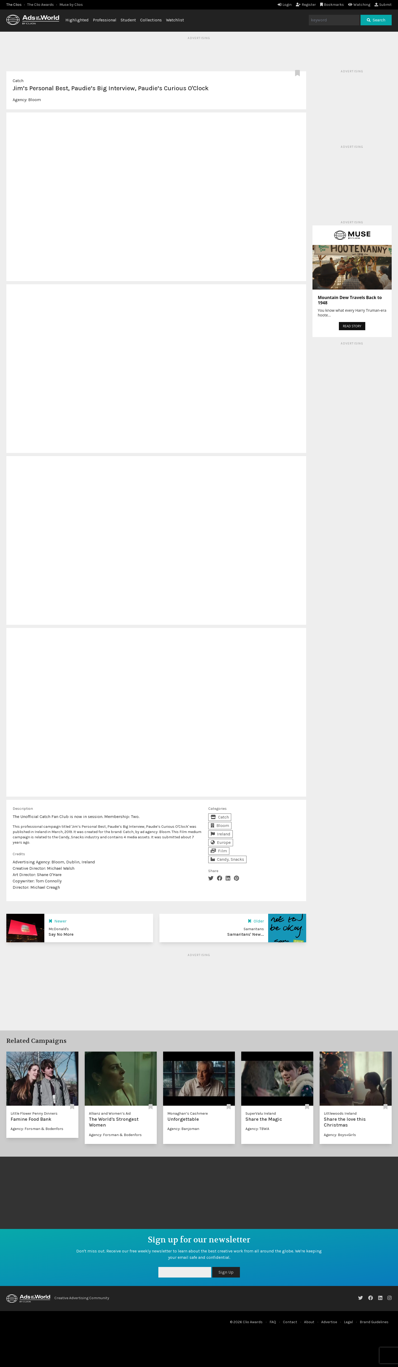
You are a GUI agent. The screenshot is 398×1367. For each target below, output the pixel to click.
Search (376, 19)
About (309, 1322)
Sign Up (226, 1272)
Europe (221, 842)
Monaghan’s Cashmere (187, 1113)
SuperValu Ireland (260, 1113)
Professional (104, 19)
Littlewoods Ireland (340, 1113)
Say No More (61, 934)
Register (306, 4)
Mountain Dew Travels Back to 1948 (350, 300)
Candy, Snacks (227, 859)
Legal (348, 1322)
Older (256, 921)
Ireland (220, 833)
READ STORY (352, 326)
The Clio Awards (40, 4)
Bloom (34, 99)
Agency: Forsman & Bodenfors (37, 1129)
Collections (151, 19)
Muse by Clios (71, 4)
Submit (383, 4)
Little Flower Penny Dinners (34, 1113)
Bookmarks (332, 4)
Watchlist (175, 19)
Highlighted (77, 19)
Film (219, 850)
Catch (18, 80)
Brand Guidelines (374, 1322)
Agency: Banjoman (183, 1129)
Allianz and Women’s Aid (110, 1113)
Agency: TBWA (257, 1129)
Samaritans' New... (245, 934)
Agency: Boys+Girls (340, 1135)
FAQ (272, 1322)
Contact (290, 1322)
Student (128, 19)
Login (285, 4)
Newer (58, 921)
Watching (359, 4)
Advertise (329, 1322)
